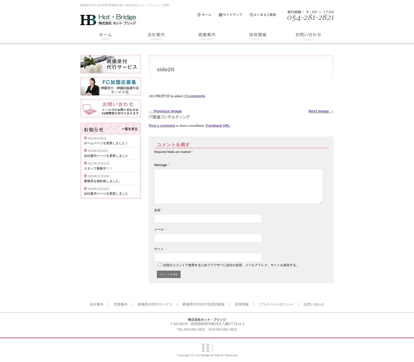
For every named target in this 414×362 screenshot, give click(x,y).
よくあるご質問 (265, 15)
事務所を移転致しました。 (103, 181)
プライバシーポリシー (276, 304)
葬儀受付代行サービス (155, 304)
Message (161, 165)
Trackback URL (217, 126)
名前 (158, 210)
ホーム (208, 15)
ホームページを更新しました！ (106, 143)
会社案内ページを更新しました (106, 156)
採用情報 (257, 37)
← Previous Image (165, 111)
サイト (159, 249)
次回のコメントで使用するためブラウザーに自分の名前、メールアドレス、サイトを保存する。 (231, 265)
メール (160, 229)
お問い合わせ (308, 37)
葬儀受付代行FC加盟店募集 (203, 304)
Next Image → (321, 111)
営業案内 (207, 37)
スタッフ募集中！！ (98, 168)
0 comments (195, 96)
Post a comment (162, 126)
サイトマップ (234, 15)
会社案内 (156, 37)
